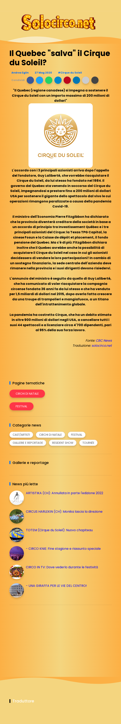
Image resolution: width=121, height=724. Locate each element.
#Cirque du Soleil (70, 72)
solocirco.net (102, 345)
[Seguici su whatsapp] (102, 5)
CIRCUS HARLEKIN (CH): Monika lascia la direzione (64, 511)
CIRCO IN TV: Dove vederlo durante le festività (62, 567)
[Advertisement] (39, 636)
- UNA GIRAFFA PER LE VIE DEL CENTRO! (56, 585)
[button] (30, 80)
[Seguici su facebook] (81, 5)
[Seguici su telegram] (95, 5)
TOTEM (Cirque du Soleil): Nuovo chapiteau (59, 530)
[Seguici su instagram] (88, 5)
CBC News (104, 340)
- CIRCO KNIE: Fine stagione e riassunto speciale (63, 548)
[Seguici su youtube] (109, 5)
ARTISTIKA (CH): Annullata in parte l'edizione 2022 (64, 493)
